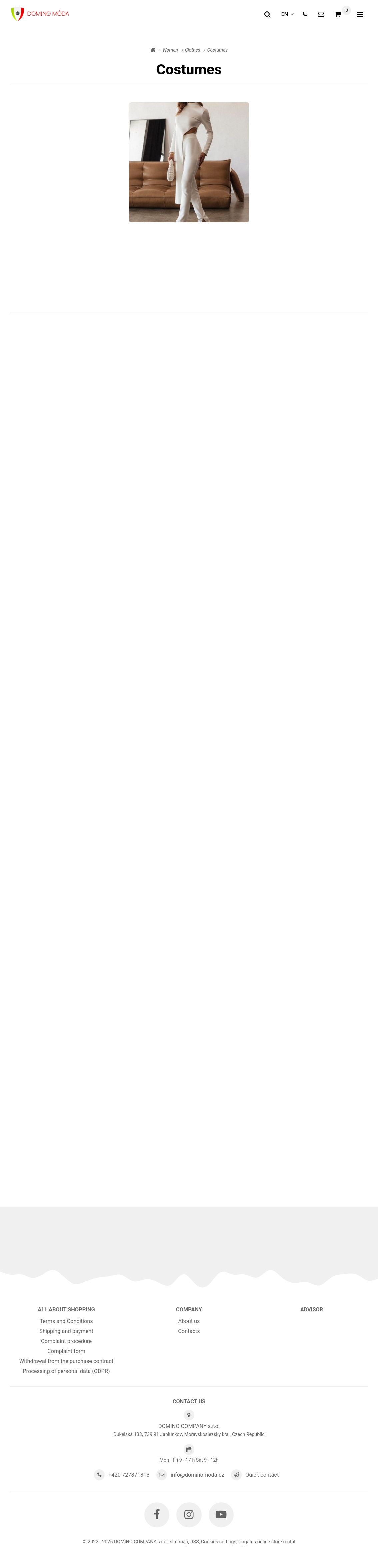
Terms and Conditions (66, 1321)
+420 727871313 (129, 1475)
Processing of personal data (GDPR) (66, 1371)
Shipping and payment (66, 1331)
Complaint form (66, 1351)
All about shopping (66, 1309)
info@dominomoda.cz (197, 1475)
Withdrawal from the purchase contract (66, 1361)
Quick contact (262, 1475)
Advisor (311, 1309)
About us (189, 1321)
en (289, 16)
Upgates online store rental (266, 1541)
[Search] (267, 14)
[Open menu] (360, 14)
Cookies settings (218, 1541)
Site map (179, 1541)
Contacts (189, 1331)
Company (189, 1309)
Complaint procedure (66, 1341)
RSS (194, 1541)
